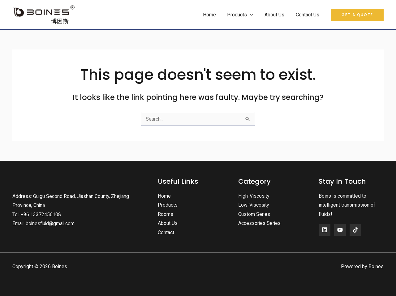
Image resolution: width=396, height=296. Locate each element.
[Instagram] (355, 229)
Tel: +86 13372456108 (36, 214)
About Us (276, 15)
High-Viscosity (254, 196)
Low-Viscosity (254, 205)
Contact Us (308, 15)
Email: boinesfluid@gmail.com (44, 223)
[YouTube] (340, 229)
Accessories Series (259, 223)
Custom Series (254, 214)
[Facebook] (324, 229)
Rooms (165, 214)
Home (214, 15)
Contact (166, 232)
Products (241, 15)
